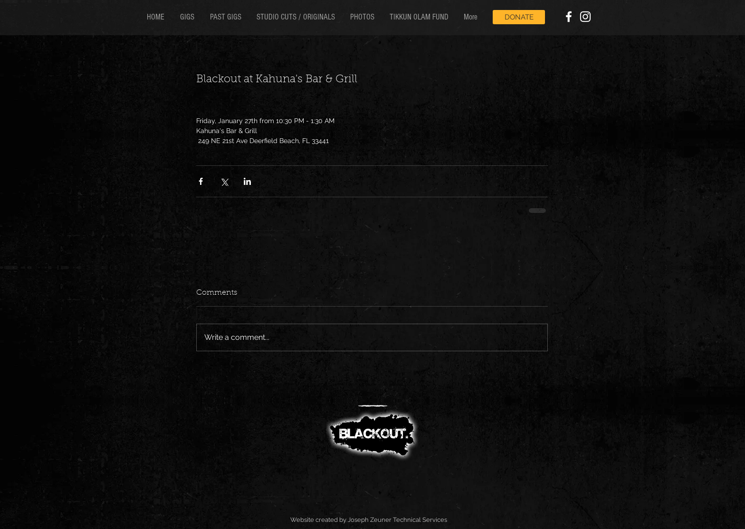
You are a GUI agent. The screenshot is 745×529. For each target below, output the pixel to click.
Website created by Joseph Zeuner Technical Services (368, 519)
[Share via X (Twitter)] (224, 181)
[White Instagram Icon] (585, 17)
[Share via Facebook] (200, 181)
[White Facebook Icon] (569, 17)
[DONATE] (519, 17)
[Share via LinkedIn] (247, 181)
